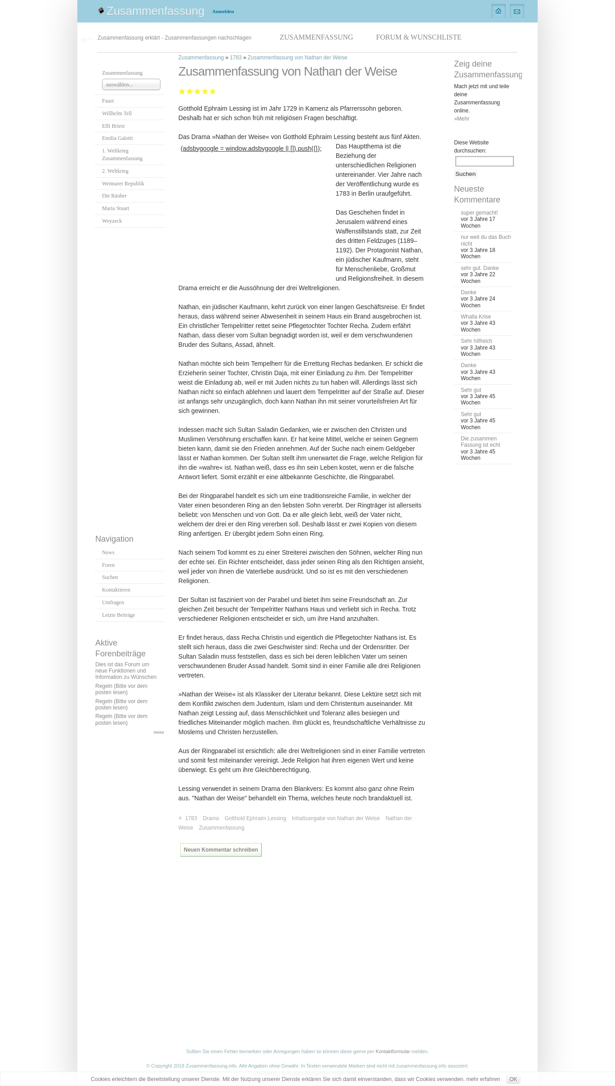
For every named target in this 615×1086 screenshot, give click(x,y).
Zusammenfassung (156, 10)
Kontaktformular (392, 1051)
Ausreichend (190, 91)
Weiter (159, 732)
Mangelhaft (182, 91)
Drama (211, 818)
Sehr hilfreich (476, 341)
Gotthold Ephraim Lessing (255, 818)
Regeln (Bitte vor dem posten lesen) (121, 689)
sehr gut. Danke (480, 268)
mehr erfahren (483, 1079)
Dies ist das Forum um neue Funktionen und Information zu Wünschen (125, 671)
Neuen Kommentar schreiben (221, 850)
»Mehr (461, 119)
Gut (205, 91)
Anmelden (223, 11)
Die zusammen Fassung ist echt (480, 441)
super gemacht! (479, 213)
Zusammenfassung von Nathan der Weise (298, 57)
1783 (235, 57)
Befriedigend (197, 91)
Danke (469, 292)
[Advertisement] (131, 378)
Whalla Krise (476, 317)
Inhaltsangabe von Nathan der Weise (335, 818)
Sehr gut (213, 91)
